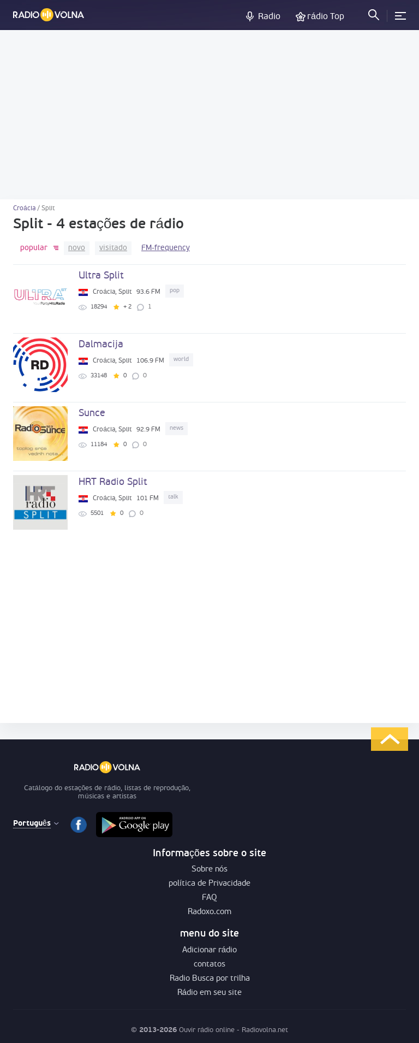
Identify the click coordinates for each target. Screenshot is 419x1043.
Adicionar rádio (209, 950)
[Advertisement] (209, 114)
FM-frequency (165, 248)
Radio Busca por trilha (210, 979)
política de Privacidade (209, 884)
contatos (209, 965)
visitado (113, 248)
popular (33, 248)
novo (76, 248)
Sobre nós (209, 870)
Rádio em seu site (209, 993)
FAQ (209, 898)
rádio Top (325, 17)
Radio (269, 17)
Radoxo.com (209, 912)
